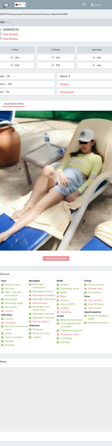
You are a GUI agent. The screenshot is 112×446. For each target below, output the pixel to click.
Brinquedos (11, 307)
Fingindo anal (95, 288)
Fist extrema (94, 292)
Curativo (64, 308)
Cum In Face (94, 308)
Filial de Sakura (41, 321)
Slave (63, 296)
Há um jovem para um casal (16, 328)
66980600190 (11, 29)
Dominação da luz (69, 288)
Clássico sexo (12, 284)
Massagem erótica (42, 291)
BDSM (63, 292)
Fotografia (10, 322)
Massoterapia (40, 303)
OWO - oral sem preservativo (13, 294)
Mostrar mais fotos (56, 258)
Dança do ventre (41, 333)
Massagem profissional (39, 286)
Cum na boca (95, 300)
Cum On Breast (96, 304)
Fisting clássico (96, 284)
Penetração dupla (14, 303)
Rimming (9, 345)
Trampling (65, 312)
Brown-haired (67, 92)
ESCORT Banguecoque (11, 14)
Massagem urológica (44, 295)
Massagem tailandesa (44, 299)
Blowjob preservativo (71, 319)
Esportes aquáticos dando (98, 317)
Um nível (9, 288)
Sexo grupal (11, 299)
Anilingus (65, 342)
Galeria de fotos (13, 104)
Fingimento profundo (71, 330)
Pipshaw (9, 341)
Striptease (38, 329)
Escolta (9, 318)
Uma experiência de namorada (70, 325)
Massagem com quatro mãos (41, 308)
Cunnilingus (66, 338)
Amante (64, 284)
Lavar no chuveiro (14, 337)
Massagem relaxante (43, 317)
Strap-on (64, 300)
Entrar (96, 4)
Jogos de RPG (67, 304)
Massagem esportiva (44, 313)
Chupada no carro (69, 334)
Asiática (64, 84)
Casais (8, 333)
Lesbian (37, 337)
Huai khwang (29, 14)
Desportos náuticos (98, 322)
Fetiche (9, 311)
